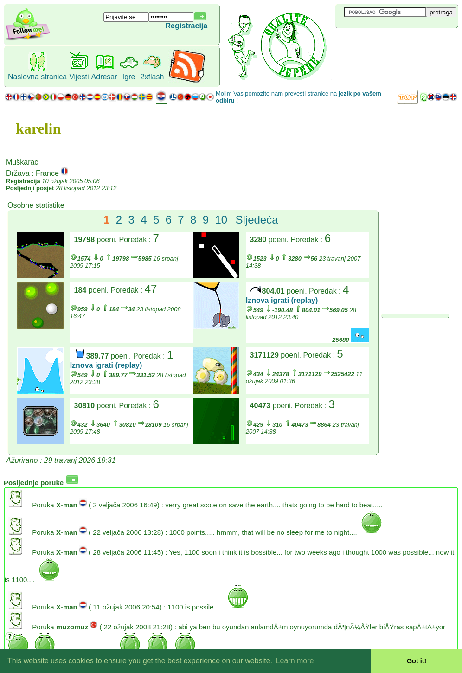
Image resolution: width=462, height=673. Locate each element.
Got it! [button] (416, 661)
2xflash (152, 77)
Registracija (186, 26)
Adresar (104, 77)
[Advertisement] (390, 44)
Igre (128, 77)
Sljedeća (256, 219)
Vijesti (79, 77)
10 (221, 219)
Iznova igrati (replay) (282, 300)
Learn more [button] (295, 661)
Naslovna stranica (37, 77)
